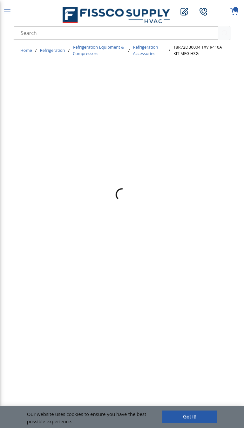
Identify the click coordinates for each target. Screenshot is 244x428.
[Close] (189, 417)
